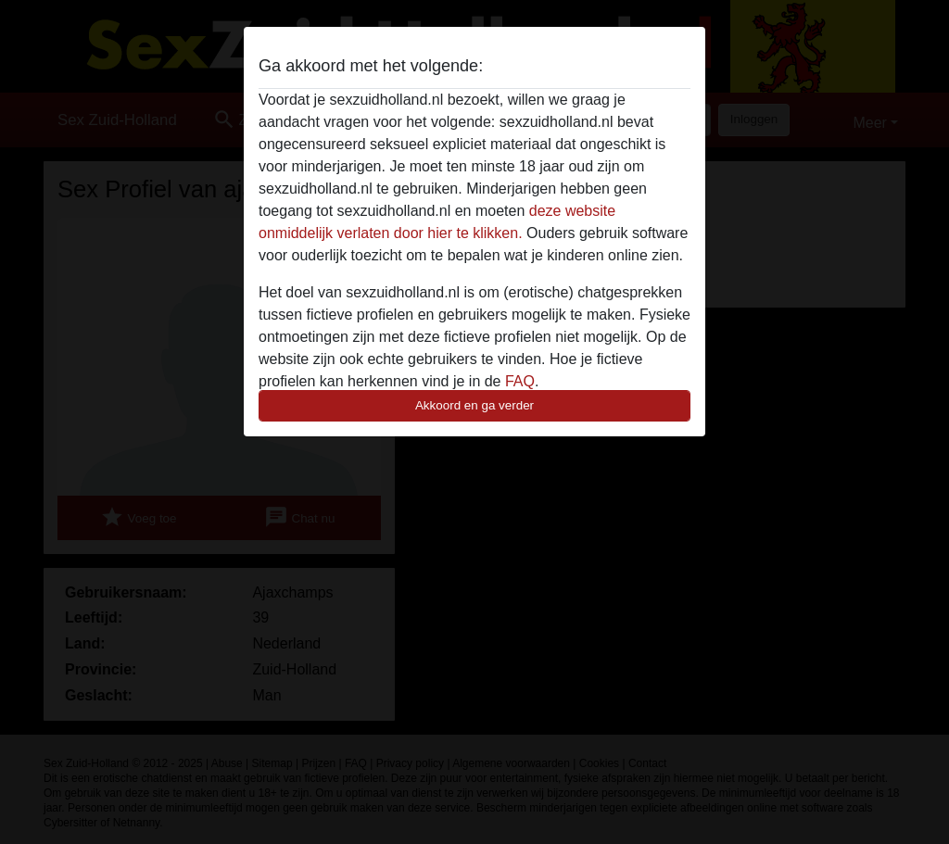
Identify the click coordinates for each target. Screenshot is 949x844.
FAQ (520, 381)
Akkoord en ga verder (474, 405)
